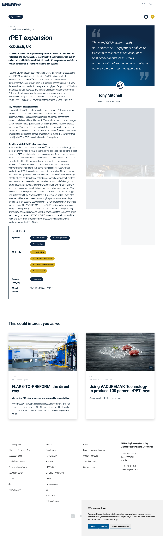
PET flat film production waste (42, 259)
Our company (14, 444)
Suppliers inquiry (90, 461)
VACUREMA (37, 279)
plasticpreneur (52, 484)
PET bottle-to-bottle (39, 238)
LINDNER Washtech (55, 472)
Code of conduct (90, 455)
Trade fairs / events (16, 461)
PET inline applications (60, 238)
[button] (142, 4)
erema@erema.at (130, 469)
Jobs (10, 484)
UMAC (49, 478)
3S (47, 489)
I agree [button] (93, 526)
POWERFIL (51, 495)
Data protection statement (94, 450)
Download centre (15, 472)
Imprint (86, 444)
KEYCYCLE (51, 467)
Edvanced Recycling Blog (19, 450)
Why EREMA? (14, 489)
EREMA (49, 444)
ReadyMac (50, 450)
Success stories (15, 455)
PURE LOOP (51, 455)
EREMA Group (52, 501)
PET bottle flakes (38, 252)
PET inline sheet (38, 244)
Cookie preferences (91, 467)
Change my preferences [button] (120, 526)
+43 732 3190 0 (129, 466)
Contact (11, 478)
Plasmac (50, 461)
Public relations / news (18, 467)
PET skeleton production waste (43, 265)
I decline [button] (104, 526)
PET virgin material (39, 271)
